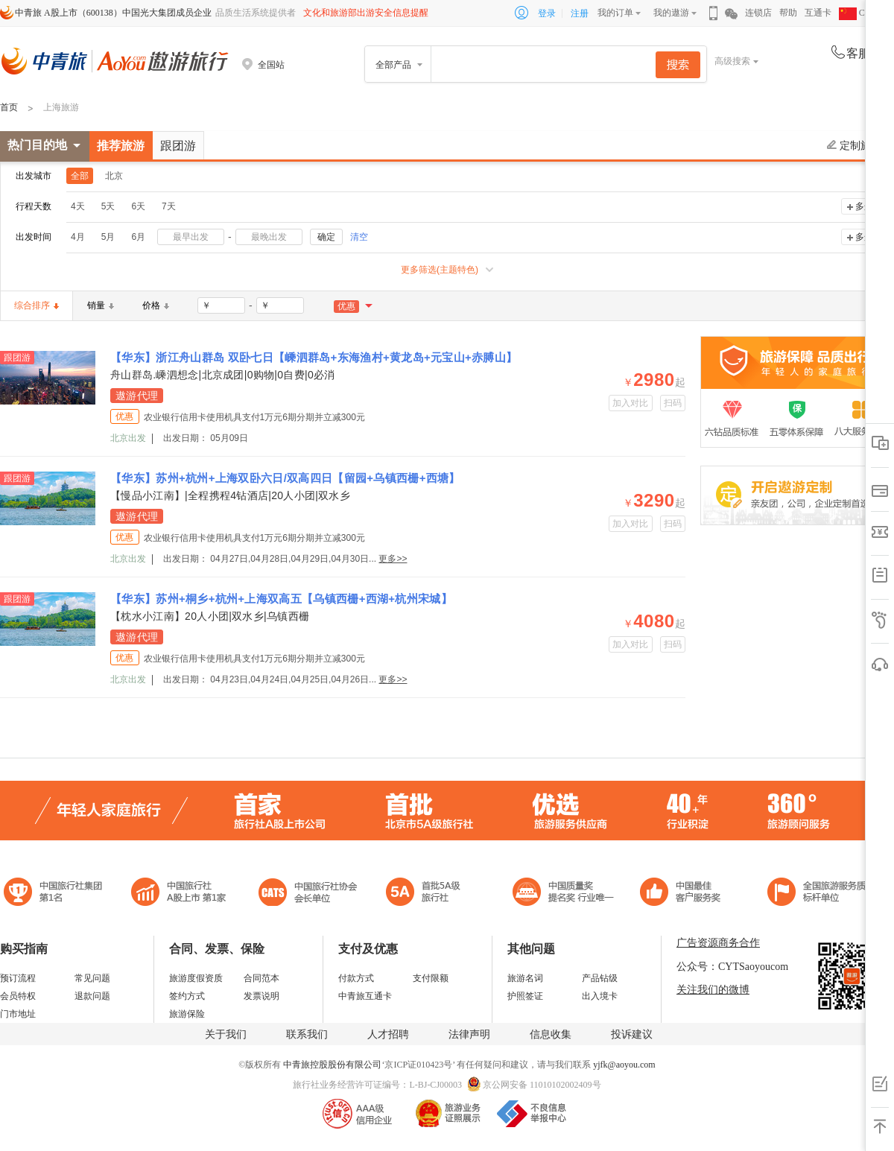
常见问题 (92, 978)
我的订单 (615, 12)
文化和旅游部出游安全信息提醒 (365, 12)
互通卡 (818, 12)
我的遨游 (671, 12)
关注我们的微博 (712, 989)
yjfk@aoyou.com (624, 1064)
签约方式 (187, 996)
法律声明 (469, 1034)
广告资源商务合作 (718, 942)
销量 (100, 305)
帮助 (788, 12)
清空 (359, 237)
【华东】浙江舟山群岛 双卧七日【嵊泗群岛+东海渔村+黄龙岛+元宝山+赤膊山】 (313, 357)
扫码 (673, 403)
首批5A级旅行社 (178, 894)
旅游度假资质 (196, 978)
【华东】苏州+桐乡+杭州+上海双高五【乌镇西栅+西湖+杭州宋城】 (281, 598)
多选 (864, 206)
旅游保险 (187, 1014)
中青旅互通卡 (365, 996)
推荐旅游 (121, 145)
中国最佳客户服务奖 (564, 894)
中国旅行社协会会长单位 (308, 894)
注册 (580, 13)
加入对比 (630, 403)
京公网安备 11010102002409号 (542, 1084)
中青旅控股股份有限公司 (332, 1064)
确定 (326, 237)
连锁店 (758, 12)
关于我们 (226, 1034)
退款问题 (92, 996)
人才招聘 (388, 1034)
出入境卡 (600, 996)
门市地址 (18, 1014)
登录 (547, 13)
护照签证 (525, 996)
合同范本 (261, 978)
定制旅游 (854, 145)
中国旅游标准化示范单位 (684, 894)
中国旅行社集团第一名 (55, 894)
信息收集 (550, 1034)
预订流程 (18, 978)
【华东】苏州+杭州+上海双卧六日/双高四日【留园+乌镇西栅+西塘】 (285, 478)
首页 (9, 107)
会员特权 (18, 996)
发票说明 (261, 996)
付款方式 (356, 978)
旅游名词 (525, 978)
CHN (858, 12)
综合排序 (36, 305)
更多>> (392, 559)
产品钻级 (600, 978)
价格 (155, 305)
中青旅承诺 (821, 894)
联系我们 (307, 1034)
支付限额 (430, 978)
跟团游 (178, 145)
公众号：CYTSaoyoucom (732, 966)
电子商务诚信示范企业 (429, 894)
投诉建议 (632, 1034)
